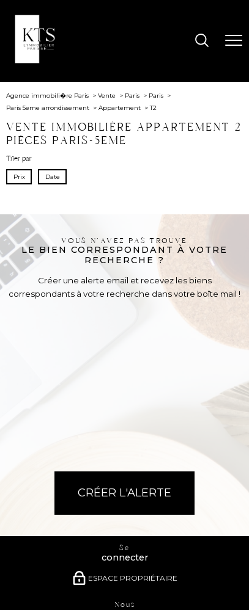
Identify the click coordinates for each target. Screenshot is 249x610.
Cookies (224, 578)
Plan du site (31, 578)
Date (52, 176)
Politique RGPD (188, 578)
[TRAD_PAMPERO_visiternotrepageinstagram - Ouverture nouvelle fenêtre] (125, 479)
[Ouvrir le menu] (233, 41)
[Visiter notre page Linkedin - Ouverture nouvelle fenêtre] (150, 479)
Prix (19, 176)
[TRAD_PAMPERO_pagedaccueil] (39, 60)
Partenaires (145, 578)
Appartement (119, 108)
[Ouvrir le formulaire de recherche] (202, 41)
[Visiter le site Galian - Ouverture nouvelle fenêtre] (73, 545)
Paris (132, 96)
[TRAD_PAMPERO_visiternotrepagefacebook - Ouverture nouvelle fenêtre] (99, 479)
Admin (114, 578)
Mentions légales (76, 578)
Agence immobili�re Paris (47, 96)
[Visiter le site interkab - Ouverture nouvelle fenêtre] (151, 542)
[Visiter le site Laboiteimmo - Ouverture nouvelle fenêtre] (125, 596)
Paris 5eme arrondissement (47, 108)
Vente (107, 96)
